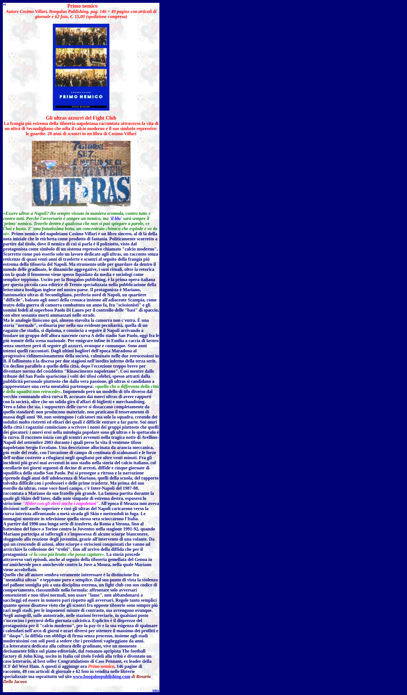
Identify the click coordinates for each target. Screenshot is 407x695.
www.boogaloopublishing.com (102, 676)
